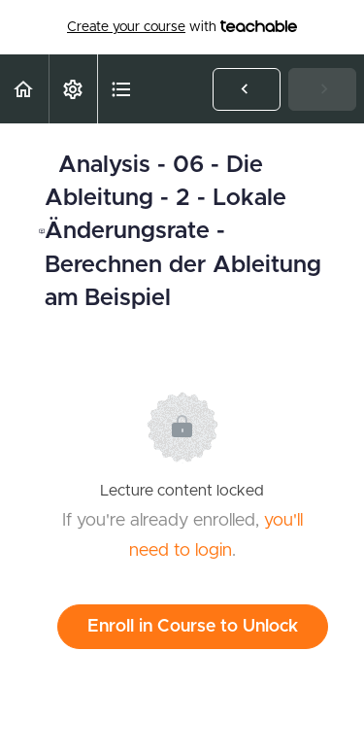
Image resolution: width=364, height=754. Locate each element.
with (182, 27)
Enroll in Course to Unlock (192, 626)
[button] (24, 88)
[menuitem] (73, 88)
